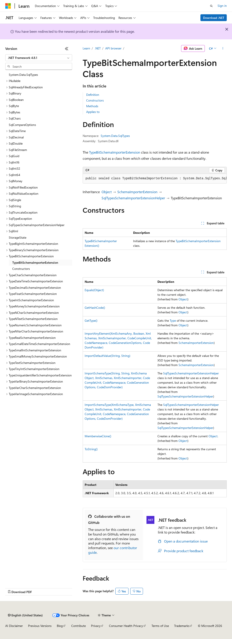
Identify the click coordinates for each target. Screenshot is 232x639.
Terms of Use (160, 626)
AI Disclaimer (14, 626)
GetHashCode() (95, 307)
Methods (92, 106)
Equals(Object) (94, 290)
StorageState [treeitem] (17, 237)
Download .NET (213, 18)
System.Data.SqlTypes (115, 136)
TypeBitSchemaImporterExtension (114, 152)
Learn (86, 48)
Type (173, 320)
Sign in (222, 6)
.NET (98, 48)
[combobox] (38, 57)
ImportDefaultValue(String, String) (107, 356)
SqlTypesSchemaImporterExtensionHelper (133, 198)
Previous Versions (40, 626)
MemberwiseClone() (98, 436)
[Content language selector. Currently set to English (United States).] (25, 615)
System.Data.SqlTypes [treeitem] (23, 75)
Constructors (95, 100)
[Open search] (211, 6)
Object (107, 191)
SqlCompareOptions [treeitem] (22, 125)
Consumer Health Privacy (126, 626)
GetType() (91, 320)
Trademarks (181, 626)
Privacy (96, 626)
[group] (155, 178)
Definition (92, 95)
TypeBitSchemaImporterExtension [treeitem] (35, 262)
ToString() (91, 449)
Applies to (93, 112)
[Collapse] (66, 49)
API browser (113, 48)
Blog (60, 626)
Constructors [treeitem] (21, 269)
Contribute (78, 626)
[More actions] (223, 48)
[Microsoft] (8, 6)
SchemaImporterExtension (137, 191)
